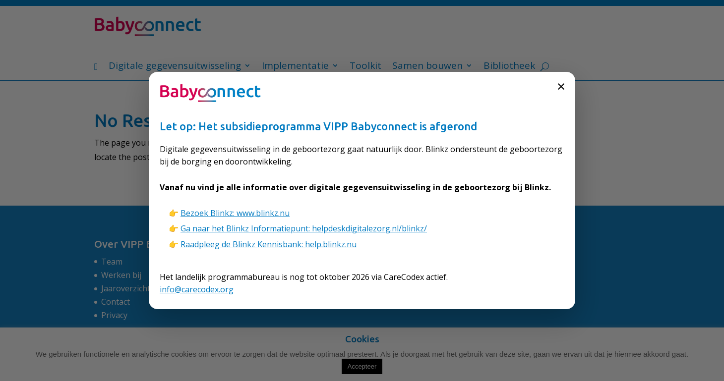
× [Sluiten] (561, 86)
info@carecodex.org (197, 289)
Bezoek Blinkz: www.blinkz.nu (235, 213)
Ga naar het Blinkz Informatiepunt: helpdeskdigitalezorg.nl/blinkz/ (304, 228)
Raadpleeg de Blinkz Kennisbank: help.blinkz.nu (269, 244)
